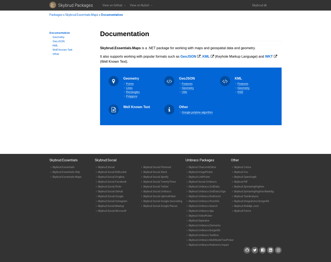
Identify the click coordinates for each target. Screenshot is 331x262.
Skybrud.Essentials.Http (66, 172)
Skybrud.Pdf (240, 181)
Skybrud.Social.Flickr (109, 186)
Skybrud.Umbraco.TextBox (204, 235)
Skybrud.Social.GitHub (110, 191)
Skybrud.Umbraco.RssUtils (204, 201)
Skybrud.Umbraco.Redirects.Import (209, 244)
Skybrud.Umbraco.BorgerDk (204, 230)
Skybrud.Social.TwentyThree (159, 181)
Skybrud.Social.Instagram (112, 201)
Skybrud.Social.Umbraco (157, 191)
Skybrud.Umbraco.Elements (205, 225)
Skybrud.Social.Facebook (112, 181)
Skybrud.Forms (242, 210)
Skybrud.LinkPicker (199, 176)
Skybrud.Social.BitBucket (112, 172)
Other (56, 54)
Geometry (58, 37)
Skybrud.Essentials (63, 167)
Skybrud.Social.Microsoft (112, 210)
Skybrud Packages (75, 5)
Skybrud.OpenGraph (245, 176)
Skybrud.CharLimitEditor (202, 167)
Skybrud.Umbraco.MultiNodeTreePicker (211, 240)
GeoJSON (59, 41)
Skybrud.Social (106, 167)
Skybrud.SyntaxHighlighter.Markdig (254, 191)
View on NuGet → (141, 5)
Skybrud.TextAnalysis (246, 196)
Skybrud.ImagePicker (201, 172)
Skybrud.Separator (199, 220)
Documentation (112, 14)
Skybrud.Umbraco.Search (203, 206)
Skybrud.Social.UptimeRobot (159, 196)
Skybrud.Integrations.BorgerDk (251, 201)
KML (55, 45)
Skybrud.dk (259, 5)
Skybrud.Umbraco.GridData (204, 186)
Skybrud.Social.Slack (155, 172)
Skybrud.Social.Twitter (156, 186)
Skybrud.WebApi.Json (246, 206)
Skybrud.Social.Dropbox (111, 176)
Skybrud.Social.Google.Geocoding (162, 201)
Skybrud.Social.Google (110, 196)
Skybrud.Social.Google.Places (160, 206)
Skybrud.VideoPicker (200, 215)
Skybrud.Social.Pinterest (157, 167)
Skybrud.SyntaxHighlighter (249, 186)
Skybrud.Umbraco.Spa (201, 210)
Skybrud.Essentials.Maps (81, 14)
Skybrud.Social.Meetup (111, 206)
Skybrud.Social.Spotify (155, 176)
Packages (55, 14)
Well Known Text (62, 49)
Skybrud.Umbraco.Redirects (205, 196)
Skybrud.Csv (241, 172)
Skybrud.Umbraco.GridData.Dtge (207, 191)
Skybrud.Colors (242, 167)
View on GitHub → (114, 5)
